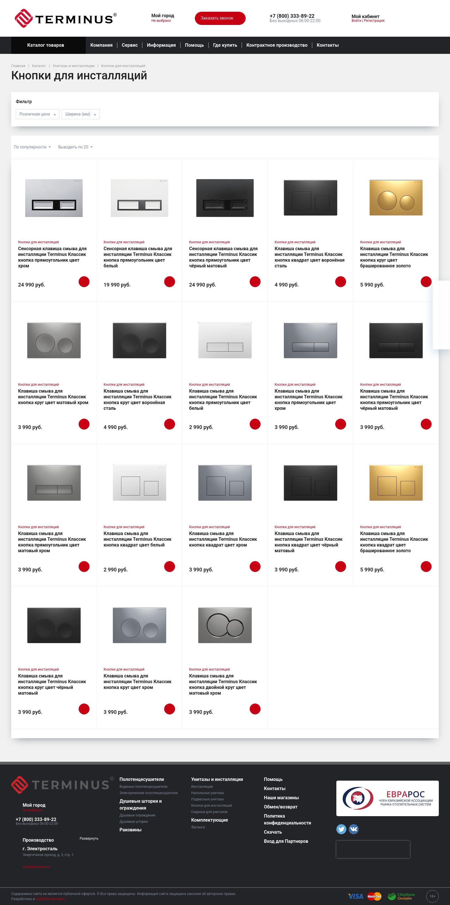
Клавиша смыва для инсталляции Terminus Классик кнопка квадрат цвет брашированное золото (394, 542)
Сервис (130, 45)
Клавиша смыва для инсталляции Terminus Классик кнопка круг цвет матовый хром (53, 396)
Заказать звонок (220, 18)
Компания (101, 45)
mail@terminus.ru (36, 867)
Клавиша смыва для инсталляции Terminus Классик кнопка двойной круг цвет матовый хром (223, 684)
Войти (356, 21)
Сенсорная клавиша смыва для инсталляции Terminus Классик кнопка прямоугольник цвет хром (52, 257)
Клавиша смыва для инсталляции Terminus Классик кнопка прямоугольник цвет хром (309, 399)
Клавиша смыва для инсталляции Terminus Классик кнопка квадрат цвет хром (223, 539)
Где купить (225, 45)
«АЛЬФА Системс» (50, 899)
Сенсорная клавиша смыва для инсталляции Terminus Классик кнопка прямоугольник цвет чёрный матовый (223, 257)
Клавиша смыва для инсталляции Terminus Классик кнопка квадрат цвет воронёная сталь (310, 257)
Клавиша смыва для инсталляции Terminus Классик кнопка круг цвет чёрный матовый (52, 684)
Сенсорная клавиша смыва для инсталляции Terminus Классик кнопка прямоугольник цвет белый (138, 257)
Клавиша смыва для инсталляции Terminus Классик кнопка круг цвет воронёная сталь (138, 399)
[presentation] (373, 849)
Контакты (328, 45)
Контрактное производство (277, 45)
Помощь (194, 45)
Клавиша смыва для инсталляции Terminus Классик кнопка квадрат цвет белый (138, 539)
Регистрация (374, 21)
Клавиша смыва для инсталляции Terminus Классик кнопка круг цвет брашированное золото (394, 257)
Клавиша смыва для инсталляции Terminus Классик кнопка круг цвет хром (138, 681)
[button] (295, 16)
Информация (161, 45)
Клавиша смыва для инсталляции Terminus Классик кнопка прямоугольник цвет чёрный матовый (394, 399)
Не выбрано (163, 21)
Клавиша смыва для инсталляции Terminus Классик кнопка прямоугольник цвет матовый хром (52, 542)
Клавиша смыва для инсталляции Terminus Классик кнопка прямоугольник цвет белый (223, 399)
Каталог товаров (48, 45)
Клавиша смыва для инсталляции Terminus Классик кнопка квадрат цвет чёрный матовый (309, 542)
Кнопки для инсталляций (38, 242)
